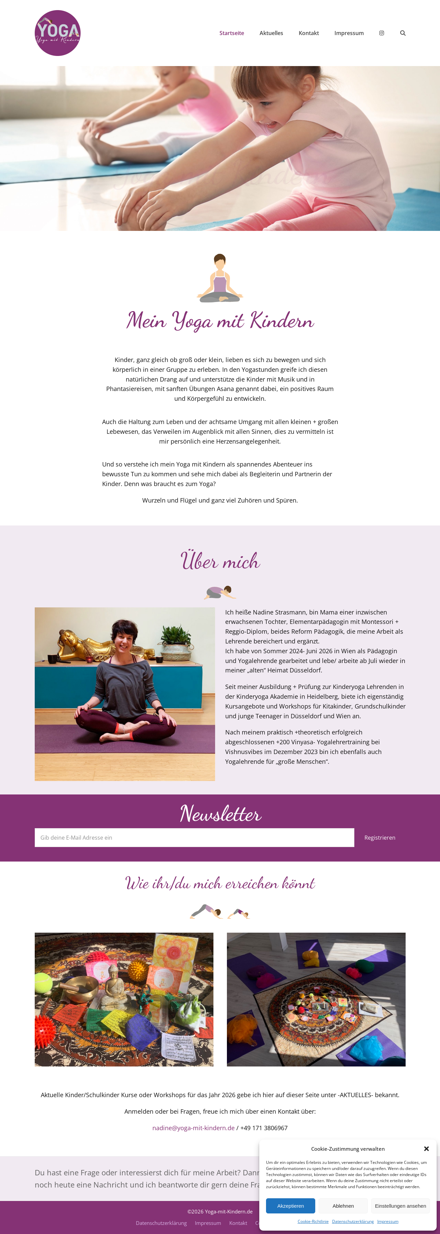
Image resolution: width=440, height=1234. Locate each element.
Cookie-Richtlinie (313, 1221)
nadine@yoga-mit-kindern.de (193, 1128)
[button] (426, 1148)
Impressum (388, 1221)
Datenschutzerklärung (353, 1221)
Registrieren (379, 837)
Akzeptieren (290, 1206)
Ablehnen (343, 1206)
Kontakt (238, 1223)
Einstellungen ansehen (400, 1206)
